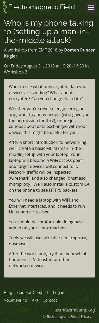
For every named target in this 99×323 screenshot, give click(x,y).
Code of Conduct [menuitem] (32, 293)
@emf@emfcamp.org (74, 310)
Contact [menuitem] (50, 300)
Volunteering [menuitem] (15, 300)
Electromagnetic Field (39, 7)
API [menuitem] (35, 300)
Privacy (86, 316)
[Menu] (91, 7)
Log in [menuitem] (58, 293)
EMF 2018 (48, 50)
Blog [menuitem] (8, 293)
